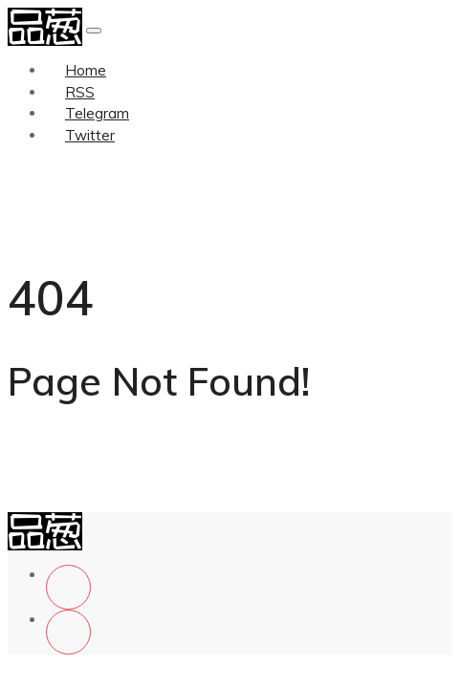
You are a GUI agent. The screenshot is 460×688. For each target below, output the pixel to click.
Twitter (90, 135)
